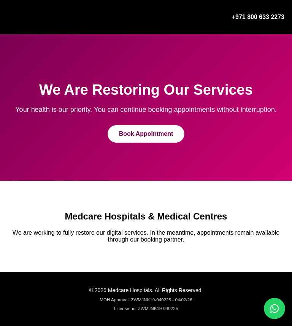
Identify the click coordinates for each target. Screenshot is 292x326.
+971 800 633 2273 (258, 17)
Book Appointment (146, 133)
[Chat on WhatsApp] (274, 308)
